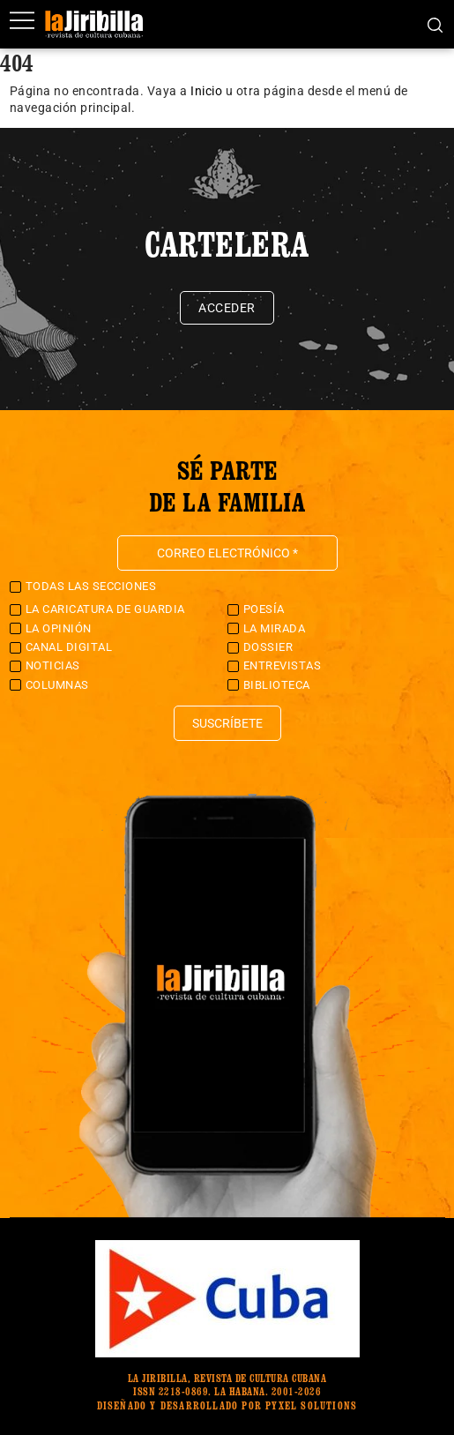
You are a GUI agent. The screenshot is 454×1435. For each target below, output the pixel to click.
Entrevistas (282, 665)
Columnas (57, 684)
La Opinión (59, 628)
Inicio (206, 91)
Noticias (53, 665)
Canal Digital (69, 647)
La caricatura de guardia (105, 609)
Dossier (268, 647)
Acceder (227, 308)
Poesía (264, 609)
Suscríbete (227, 723)
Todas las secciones (91, 586)
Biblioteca (276, 684)
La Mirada (274, 628)
